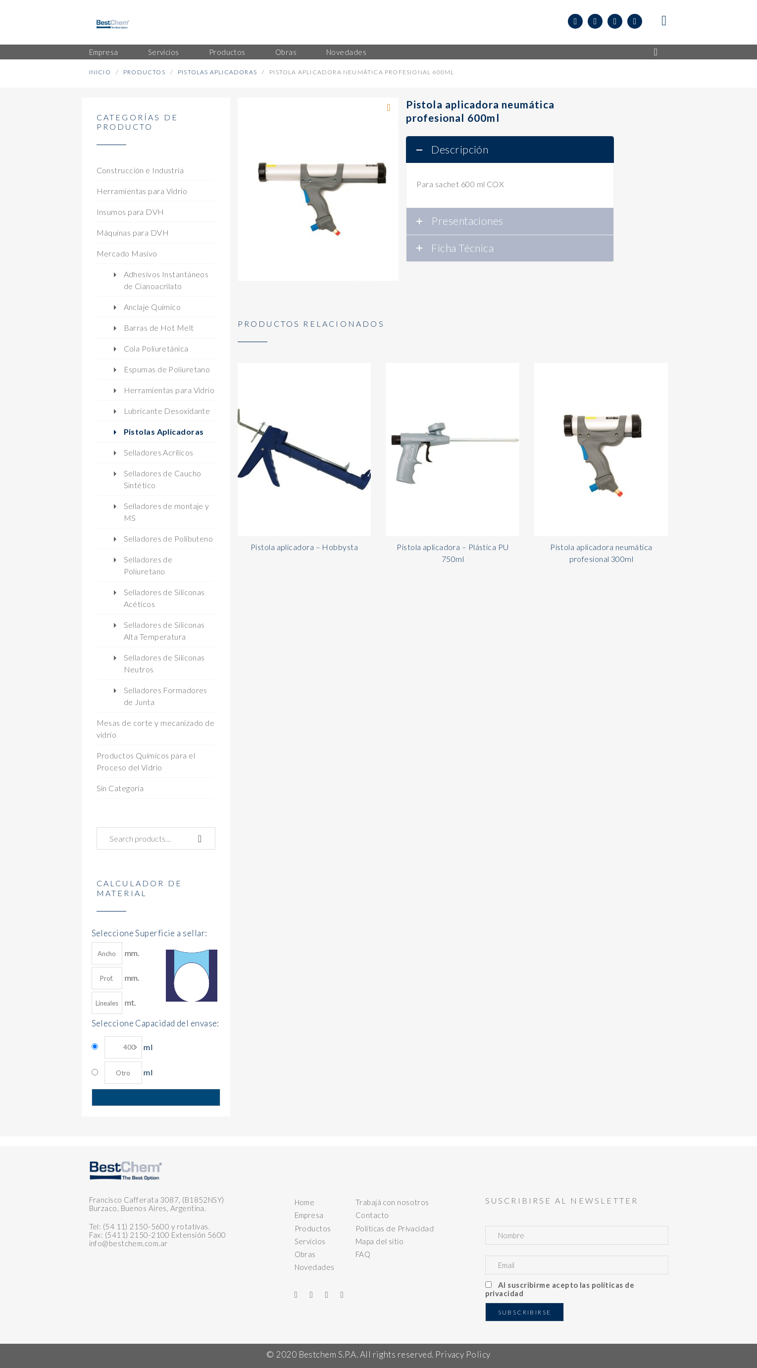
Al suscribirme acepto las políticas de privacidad (560, 1289)
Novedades (315, 1267)
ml (128, 1047)
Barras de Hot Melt (159, 327)
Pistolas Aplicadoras (217, 72)
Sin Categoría (120, 788)
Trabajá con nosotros (392, 1202)
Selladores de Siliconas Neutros (164, 663)
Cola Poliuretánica (156, 348)
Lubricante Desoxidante (167, 410)
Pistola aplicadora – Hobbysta (304, 547)
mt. (114, 1003)
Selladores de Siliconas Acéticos (164, 597)
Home (305, 1202)
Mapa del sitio (379, 1241)
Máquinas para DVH (133, 232)
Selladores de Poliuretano (148, 565)
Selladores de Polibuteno (168, 538)
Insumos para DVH (130, 211)
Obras (305, 1254)
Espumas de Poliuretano (167, 369)
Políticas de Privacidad (394, 1228)
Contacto (372, 1215)
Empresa (309, 1215)
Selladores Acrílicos (159, 452)
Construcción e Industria (140, 170)
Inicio (100, 72)
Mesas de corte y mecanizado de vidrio (156, 728)
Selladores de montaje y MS (166, 511)
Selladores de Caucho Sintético (163, 479)
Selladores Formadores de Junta (165, 696)
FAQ (362, 1254)
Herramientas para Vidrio (142, 191)
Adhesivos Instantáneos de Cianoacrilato (166, 280)
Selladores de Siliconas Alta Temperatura (164, 630)
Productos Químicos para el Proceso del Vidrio (146, 761)
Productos (144, 72)
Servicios (310, 1241)
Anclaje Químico (152, 306)
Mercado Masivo (127, 253)
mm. (116, 953)
